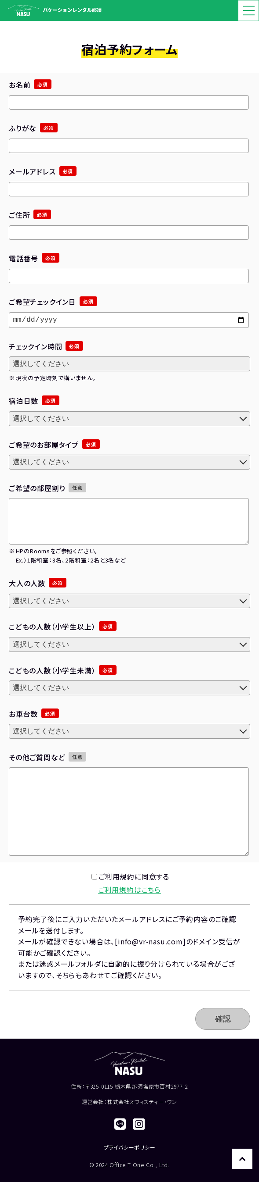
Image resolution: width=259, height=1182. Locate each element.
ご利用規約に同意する (130, 876)
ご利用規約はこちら (129, 889)
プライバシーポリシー (130, 1147)
